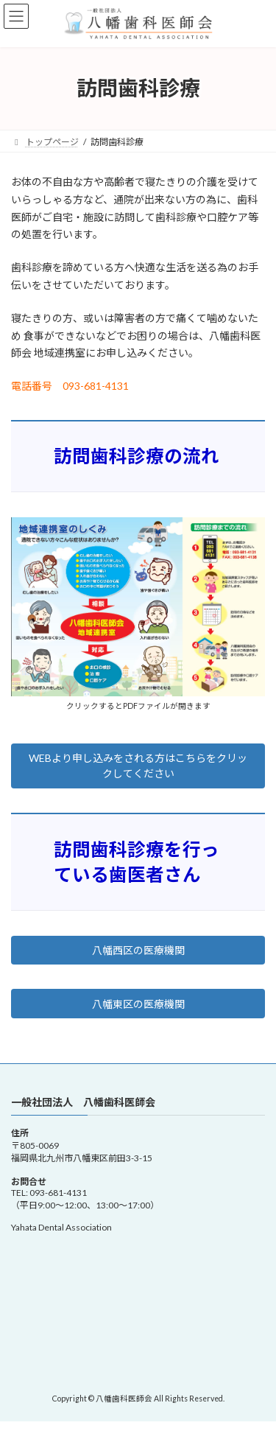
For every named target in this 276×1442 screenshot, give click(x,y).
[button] (138, 765)
